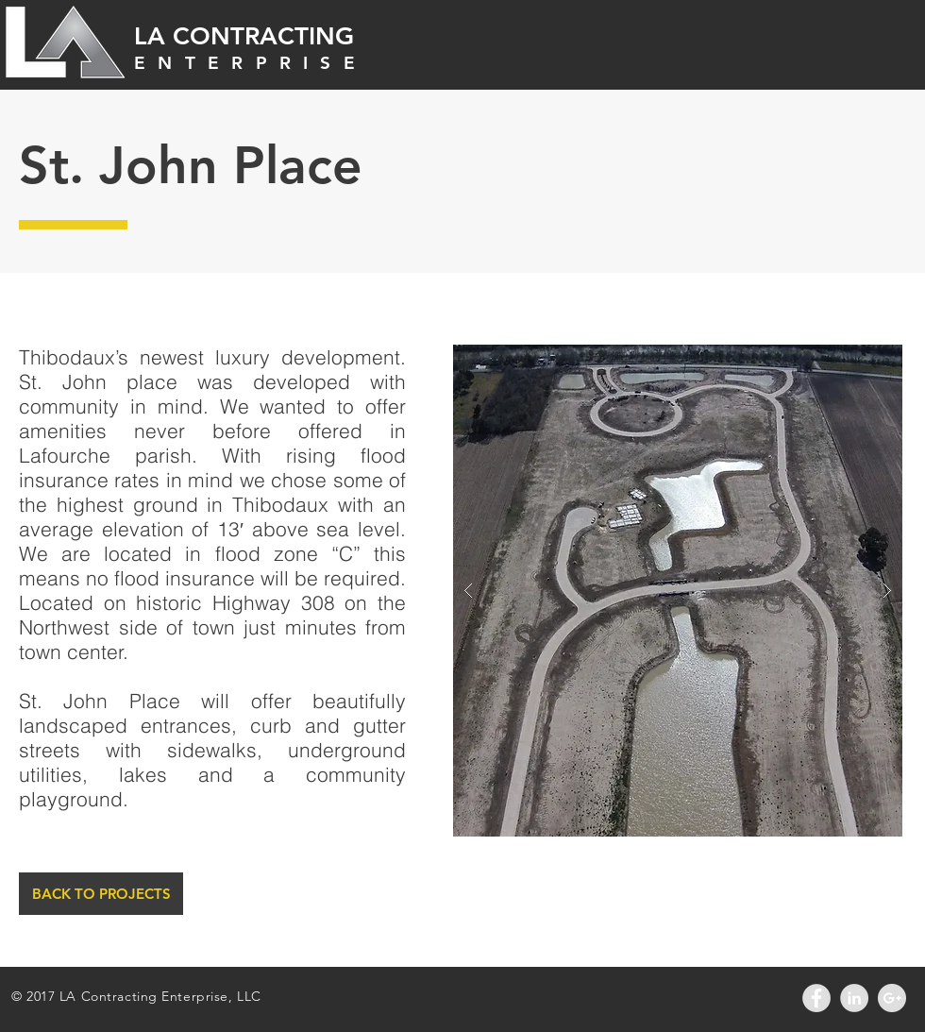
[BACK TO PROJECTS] (101, 893)
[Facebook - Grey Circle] (816, 998)
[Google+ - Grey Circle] (892, 998)
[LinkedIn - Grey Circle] (854, 998)
